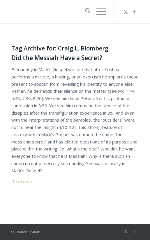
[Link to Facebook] (134, 11)
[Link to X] (125, 11)
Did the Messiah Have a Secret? (56, 58)
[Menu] (98, 11)
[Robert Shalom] (62, 11)
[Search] (85, 11)
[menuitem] (85, 11)
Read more (24, 181)
